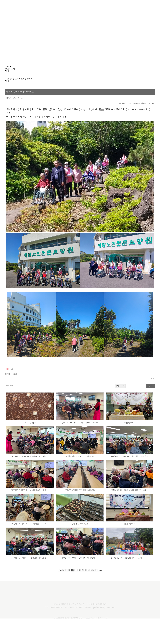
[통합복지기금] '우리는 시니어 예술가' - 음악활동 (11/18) (30, 527)
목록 (152, 382)
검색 (150, 389)
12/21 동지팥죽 (30, 426)
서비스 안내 (60, 6)
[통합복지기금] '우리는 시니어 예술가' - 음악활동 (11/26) (30, 494)
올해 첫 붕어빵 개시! (80, 527)
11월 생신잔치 (129, 527)
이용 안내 (80, 6)
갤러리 (57, 68)
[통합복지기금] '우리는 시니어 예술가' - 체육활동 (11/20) (129, 494)
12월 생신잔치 (129, 426)
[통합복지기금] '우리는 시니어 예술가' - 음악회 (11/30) (129, 460)
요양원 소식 (100, 6)
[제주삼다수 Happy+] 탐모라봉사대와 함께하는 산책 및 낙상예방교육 (80, 561)
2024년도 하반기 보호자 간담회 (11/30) (80, 460)
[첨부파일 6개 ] (147, 107)
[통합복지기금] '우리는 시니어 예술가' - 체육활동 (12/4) (30, 460)
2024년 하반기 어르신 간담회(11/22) (80, 494)
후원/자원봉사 (120, 6)
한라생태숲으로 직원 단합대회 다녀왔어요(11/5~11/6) (129, 561)
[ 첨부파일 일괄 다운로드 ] (129, 107)
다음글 (14, 378)
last (100, 573)
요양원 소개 (40, 6)
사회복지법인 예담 (140, 6)
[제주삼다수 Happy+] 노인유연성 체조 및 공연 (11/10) (30, 561)
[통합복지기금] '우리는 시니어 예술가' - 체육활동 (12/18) (80, 426)
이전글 (7, 378)
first (60, 573)
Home (7, 77)
